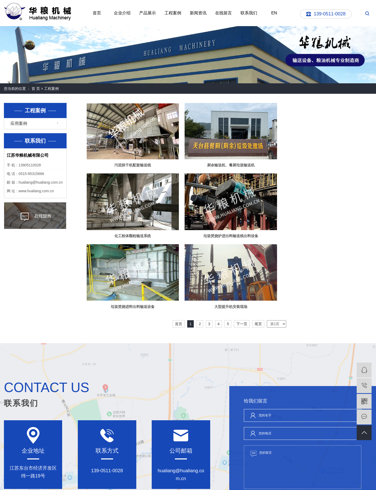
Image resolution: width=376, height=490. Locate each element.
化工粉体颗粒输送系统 (326, 164)
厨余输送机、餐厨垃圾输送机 (229, 164)
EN (274, 13)
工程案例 (172, 13)
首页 (97, 13)
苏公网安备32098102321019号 (213, 478)
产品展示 (147, 13)
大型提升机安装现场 (326, 234)
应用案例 (18, 123)
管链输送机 (217, 482)
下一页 (241, 252)
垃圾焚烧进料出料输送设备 (229, 234)
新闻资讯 (198, 13)
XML (183, 478)
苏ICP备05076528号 (133, 482)
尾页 (258, 252)
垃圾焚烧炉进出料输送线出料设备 (132, 234)
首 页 (36, 88)
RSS (174, 478)
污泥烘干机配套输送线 (132, 164)
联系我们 (248, 13)
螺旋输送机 (250, 482)
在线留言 (223, 13)
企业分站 (147, 478)
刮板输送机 (234, 482)
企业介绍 (122, 13)
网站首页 (13, 449)
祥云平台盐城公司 (308, 482)
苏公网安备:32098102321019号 (171, 482)
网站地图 (162, 478)
